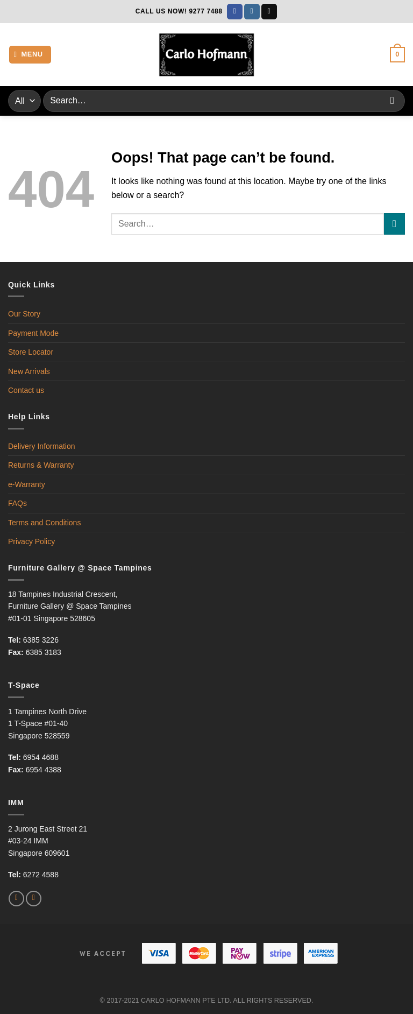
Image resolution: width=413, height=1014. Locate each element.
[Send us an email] (269, 12)
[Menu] (30, 55)
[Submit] (392, 100)
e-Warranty (26, 484)
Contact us (26, 390)
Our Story (24, 313)
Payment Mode (33, 333)
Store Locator (30, 352)
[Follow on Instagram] (252, 12)
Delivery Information (41, 446)
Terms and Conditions (44, 522)
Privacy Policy (31, 541)
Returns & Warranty (41, 465)
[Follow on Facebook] (235, 12)
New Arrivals (29, 371)
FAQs (17, 503)
